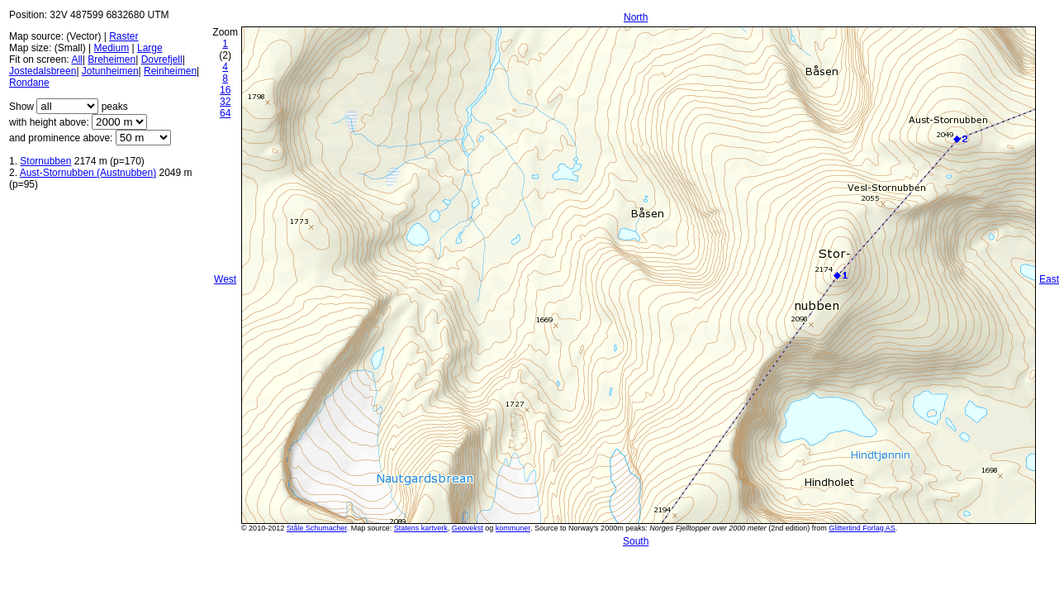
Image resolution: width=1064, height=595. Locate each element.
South (635, 541)
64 (225, 113)
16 (225, 90)
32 (225, 101)
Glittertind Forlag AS (862, 528)
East (1049, 279)
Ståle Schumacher (317, 528)
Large (150, 48)
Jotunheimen (110, 71)
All (76, 59)
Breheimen (111, 59)
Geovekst (467, 528)
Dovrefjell (162, 59)
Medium (111, 48)
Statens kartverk (421, 528)
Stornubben (45, 161)
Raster (123, 36)
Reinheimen (170, 71)
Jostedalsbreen (42, 71)
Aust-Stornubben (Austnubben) (88, 172)
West (225, 279)
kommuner (513, 528)
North (636, 17)
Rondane (29, 82)
